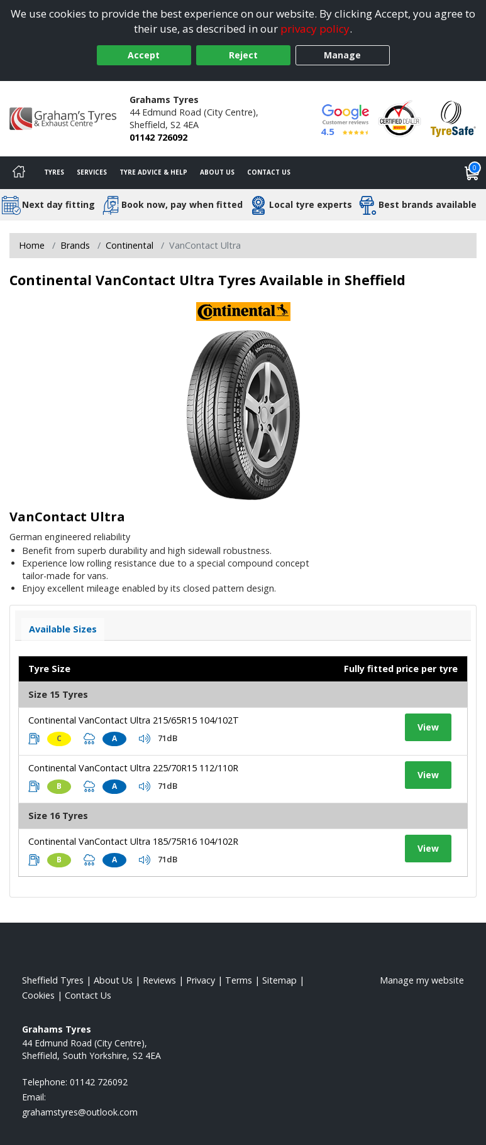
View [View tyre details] (428, 727)
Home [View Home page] (32, 245)
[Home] (19, 172)
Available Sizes (63, 629)
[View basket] (472, 172)
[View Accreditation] (399, 118)
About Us (217, 172)
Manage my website (422, 980)
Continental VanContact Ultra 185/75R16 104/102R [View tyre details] (133, 841)
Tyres (54, 172)
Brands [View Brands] (75, 245)
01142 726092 (158, 137)
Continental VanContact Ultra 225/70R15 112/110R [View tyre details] (133, 768)
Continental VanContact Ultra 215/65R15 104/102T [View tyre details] (133, 720)
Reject (243, 55)
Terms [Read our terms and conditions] (238, 980)
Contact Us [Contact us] (268, 172)
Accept (144, 55)
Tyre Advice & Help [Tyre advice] (153, 172)
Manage (342, 55)
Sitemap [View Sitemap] (279, 980)
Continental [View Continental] (129, 245)
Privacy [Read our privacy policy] (200, 980)
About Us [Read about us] (113, 980)
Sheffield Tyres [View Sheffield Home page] (53, 980)
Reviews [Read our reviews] (159, 980)
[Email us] (80, 1112)
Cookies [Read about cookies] (38, 995)
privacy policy (315, 28)
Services (92, 172)
